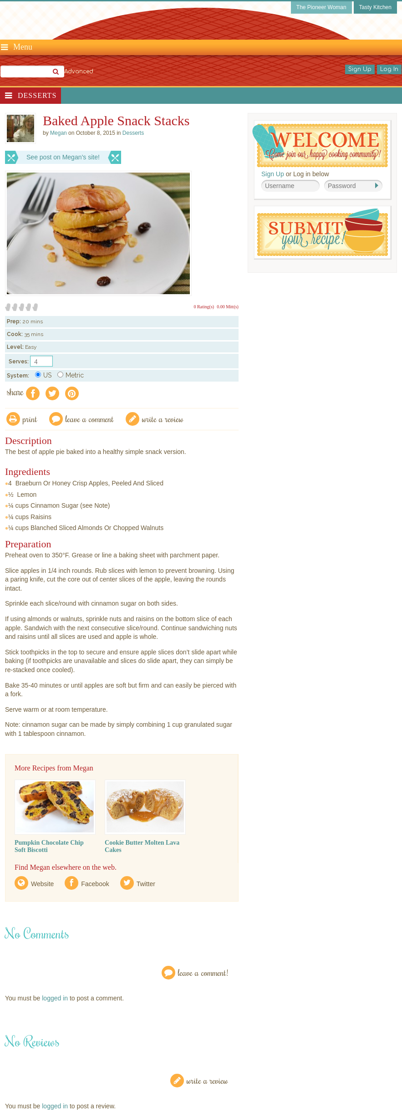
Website (42, 883)
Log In (389, 69)
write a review (162, 419)
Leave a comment (90, 419)
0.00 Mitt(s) (228, 306)
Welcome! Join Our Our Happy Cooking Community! (320, 145)
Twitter (146, 883)
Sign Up (359, 69)
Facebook (95, 883)
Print (30, 419)
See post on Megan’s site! (63, 157)
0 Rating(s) (203, 306)
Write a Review (207, 1080)
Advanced (78, 71)
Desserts (37, 95)
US (43, 375)
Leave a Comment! (203, 972)
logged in (55, 998)
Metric (70, 375)
